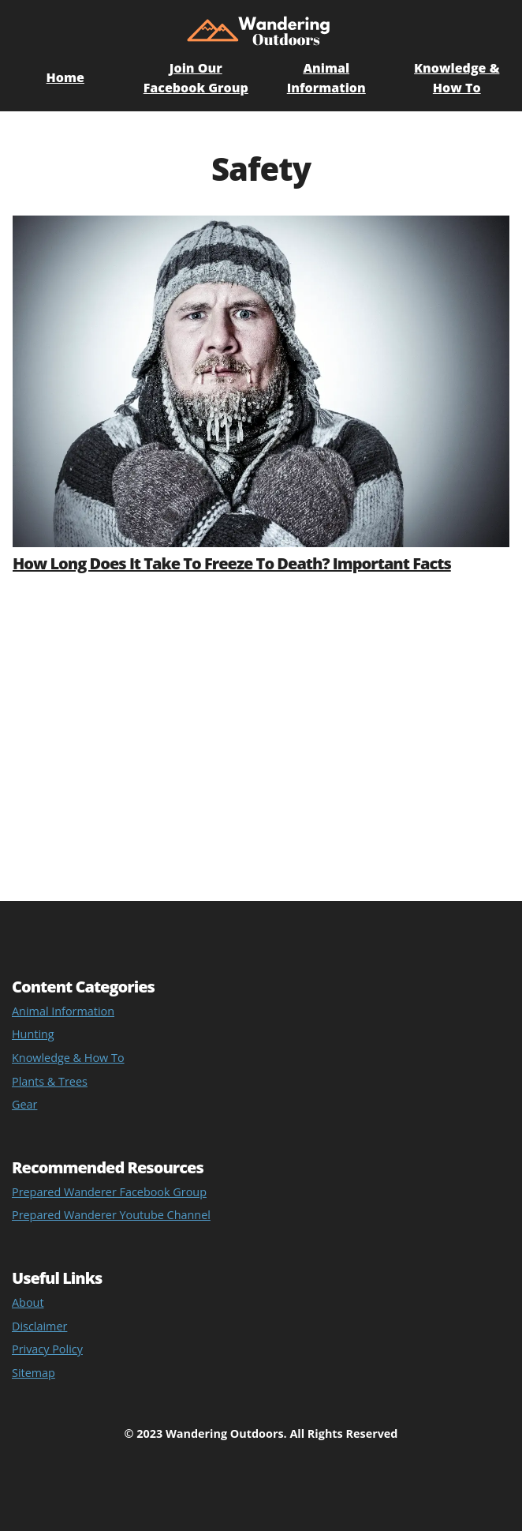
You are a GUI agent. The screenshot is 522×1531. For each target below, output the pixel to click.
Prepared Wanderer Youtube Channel (111, 1214)
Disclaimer (39, 1326)
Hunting (33, 1033)
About (28, 1302)
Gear (24, 1104)
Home (65, 77)
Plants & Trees (50, 1081)
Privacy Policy (47, 1349)
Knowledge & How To (68, 1057)
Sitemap (33, 1372)
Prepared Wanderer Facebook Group (109, 1191)
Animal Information (63, 1011)
